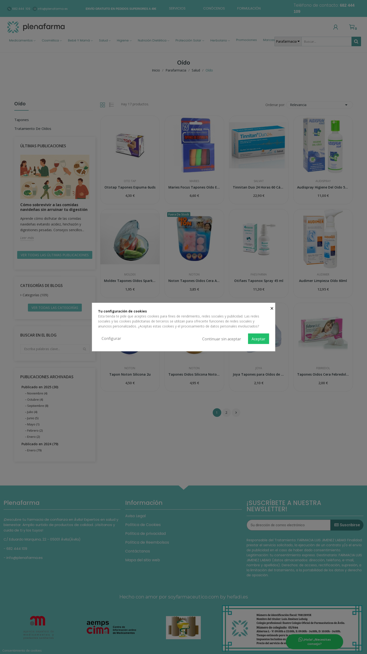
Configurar (111, 338)
